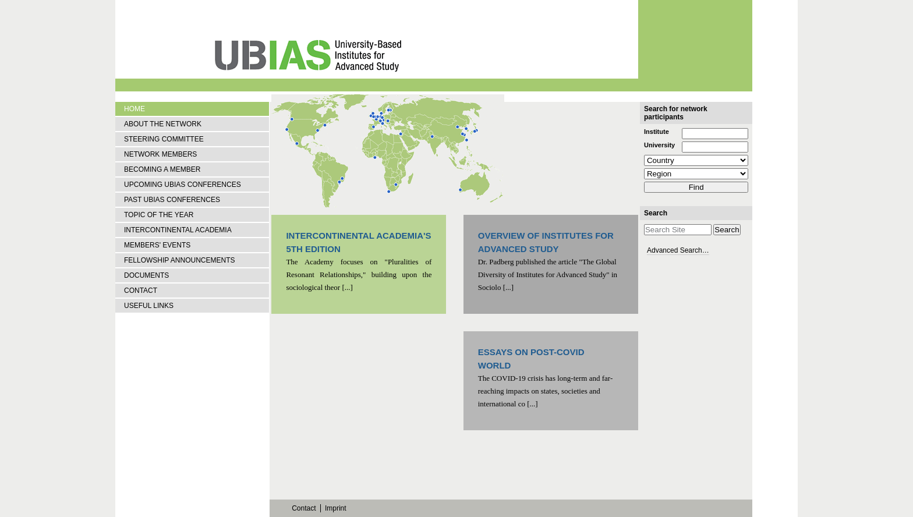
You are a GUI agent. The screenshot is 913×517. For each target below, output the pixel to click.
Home (134, 109)
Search (655, 213)
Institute (656, 131)
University (659, 144)
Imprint (335, 508)
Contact (304, 508)
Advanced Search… (678, 250)
